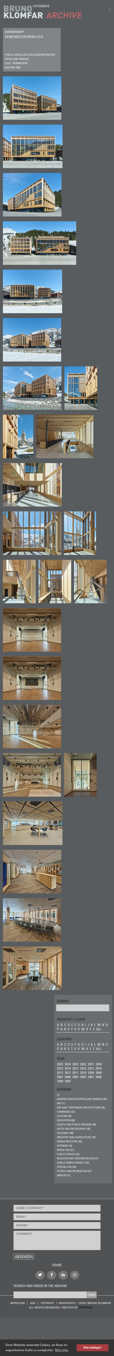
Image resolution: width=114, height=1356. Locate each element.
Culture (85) (64, 1116)
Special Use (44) (66, 1167)
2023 (75, 1064)
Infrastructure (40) (69, 1141)
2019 (60, 1068)
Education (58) (66, 1120)
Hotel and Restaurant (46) (73, 1128)
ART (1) (61, 1103)
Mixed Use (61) (65, 1150)
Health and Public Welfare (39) (76, 1124)
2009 (91, 1072)
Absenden (24, 1256)
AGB (32, 1303)
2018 (68, 1068)
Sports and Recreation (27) (74, 1171)
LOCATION (64, 1039)
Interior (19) (64, 1145)
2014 (98, 1068)
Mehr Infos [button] (61, 1350)
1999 (60, 1081)
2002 (83, 1077)
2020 (98, 1064)
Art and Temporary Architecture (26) (81, 1107)
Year (60, 1058)
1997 (68, 1081)
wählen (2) (63, 1175)
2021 (91, 1064)
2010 (83, 1072)
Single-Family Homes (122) (73, 1162)
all (98, 1029)
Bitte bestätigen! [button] (92, 1347)
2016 (83, 1068)
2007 (60, 1077)
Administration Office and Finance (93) (82, 1099)
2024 (68, 1064)
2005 (75, 1077)
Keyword (64, 1089)
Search (62, 1001)
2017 (75, 1068)
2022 (83, 1064)
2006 (68, 1077)
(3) (58, 1095)
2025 (60, 1064)
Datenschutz (67, 1303)
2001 (91, 1077)
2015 (91, 1068)
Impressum (17, 1303)
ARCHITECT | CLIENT (71, 1019)
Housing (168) (65, 1133)
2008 (98, 1072)
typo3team (85, 1307)
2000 (98, 1077)
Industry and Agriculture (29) (76, 1137)
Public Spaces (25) (68, 1154)
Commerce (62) (66, 1111)
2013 (60, 1072)
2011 (75, 1072)
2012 (68, 1072)
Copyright (47, 1303)
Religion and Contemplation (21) (77, 1158)
